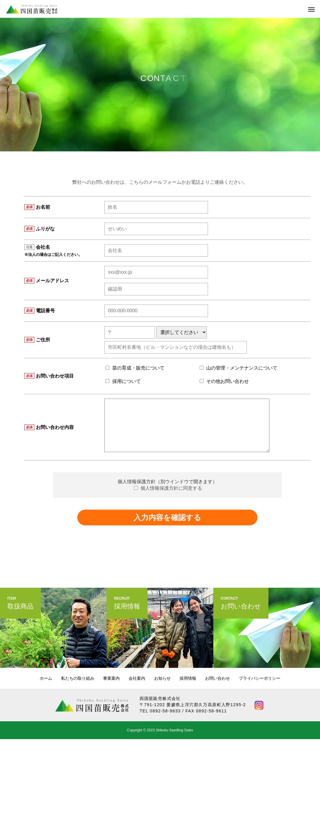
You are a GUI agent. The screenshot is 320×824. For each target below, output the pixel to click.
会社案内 (137, 678)
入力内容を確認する (167, 517)
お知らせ (162, 678)
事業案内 (111, 678)
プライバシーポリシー (259, 678)
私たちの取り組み (77, 678)
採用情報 (188, 678)
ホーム (46, 678)
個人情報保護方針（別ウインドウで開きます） (167, 481)
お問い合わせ (217, 678)
